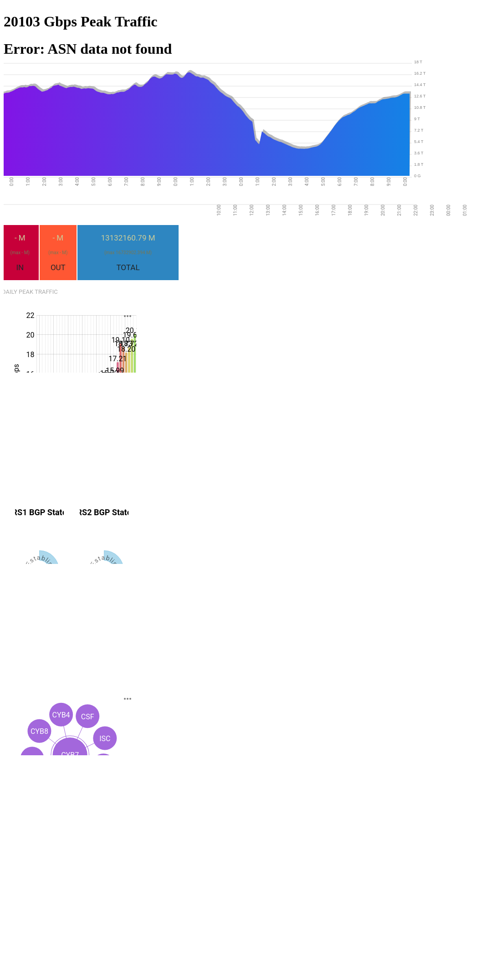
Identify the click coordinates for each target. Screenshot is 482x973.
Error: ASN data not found (88, 49)
